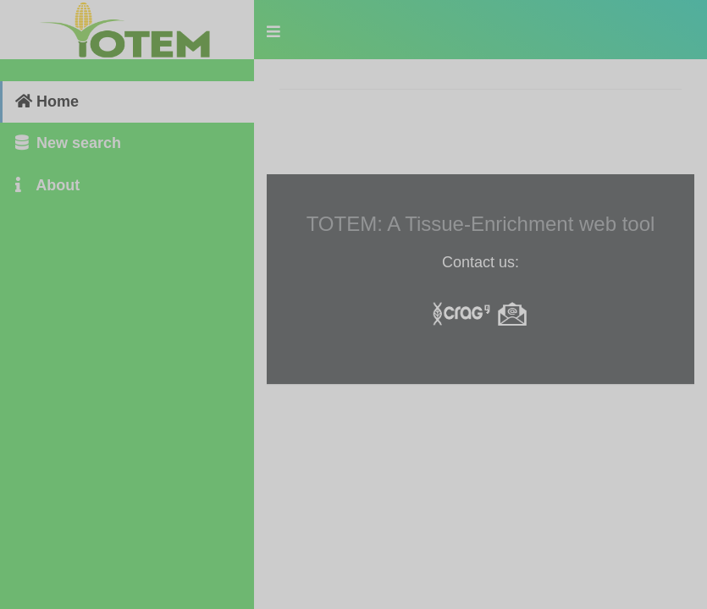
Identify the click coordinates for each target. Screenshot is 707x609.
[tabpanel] (480, 228)
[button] (273, 29)
